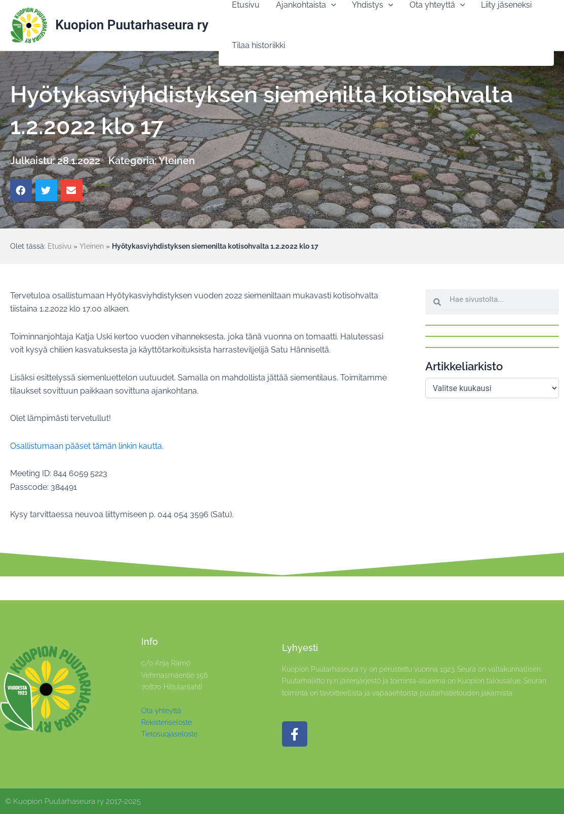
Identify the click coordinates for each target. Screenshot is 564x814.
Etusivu (59, 246)
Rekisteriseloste (166, 722)
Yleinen (176, 160)
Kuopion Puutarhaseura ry (131, 24)
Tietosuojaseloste (169, 734)
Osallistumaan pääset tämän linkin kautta (86, 446)
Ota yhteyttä (161, 711)
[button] (21, 190)
